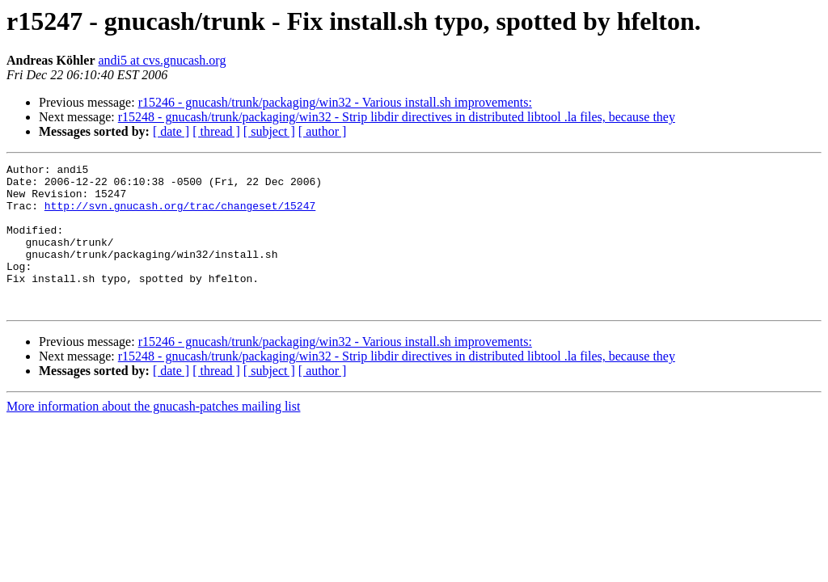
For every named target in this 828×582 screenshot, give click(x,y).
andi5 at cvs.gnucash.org (162, 60)
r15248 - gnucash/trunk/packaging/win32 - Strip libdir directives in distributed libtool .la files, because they (396, 117)
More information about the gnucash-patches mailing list (153, 435)
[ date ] (171, 131)
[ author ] (322, 131)
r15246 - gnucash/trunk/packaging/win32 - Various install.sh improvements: (335, 102)
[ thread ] (216, 131)
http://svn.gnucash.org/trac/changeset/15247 (179, 215)
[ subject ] (269, 131)
